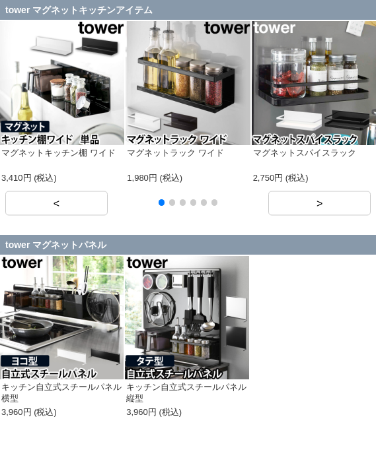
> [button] (319, 202)
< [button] (56, 202)
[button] (162, 202)
